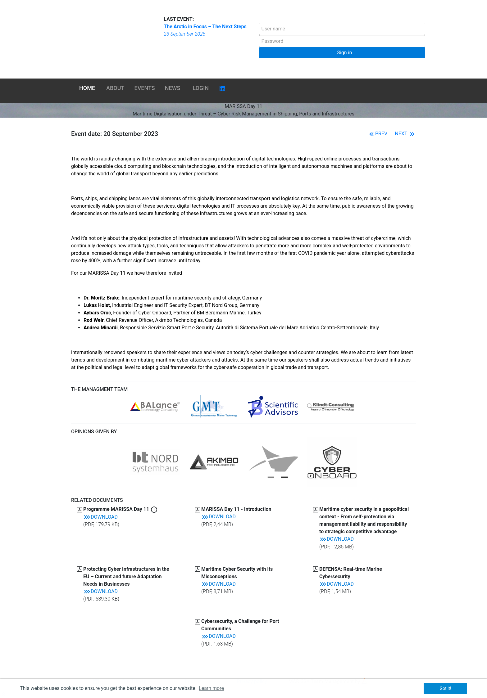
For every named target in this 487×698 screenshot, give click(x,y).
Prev (377, 134)
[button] (342, 52)
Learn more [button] (211, 688)
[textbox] (342, 29)
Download (100, 517)
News (172, 88)
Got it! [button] (445, 688)
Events (144, 88)
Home (87, 88)
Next (405, 134)
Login (201, 88)
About (115, 88)
